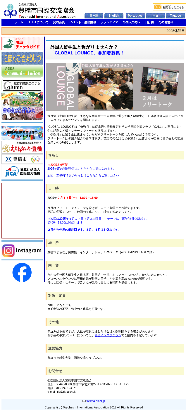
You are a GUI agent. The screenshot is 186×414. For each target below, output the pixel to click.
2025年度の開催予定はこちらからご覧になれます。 (81, 168)
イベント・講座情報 (82, 22)
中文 (156, 15)
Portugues (135, 15)
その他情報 (165, 22)
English (113, 15)
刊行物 (149, 22)
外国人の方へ (131, 22)
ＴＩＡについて (38, 22)
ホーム (18, 22)
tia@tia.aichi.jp (95, 401)
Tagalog (175, 15)
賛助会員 (59, 22)
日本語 (93, 15)
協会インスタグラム (108, 335)
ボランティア (109, 22)
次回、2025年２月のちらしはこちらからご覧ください (83, 175)
